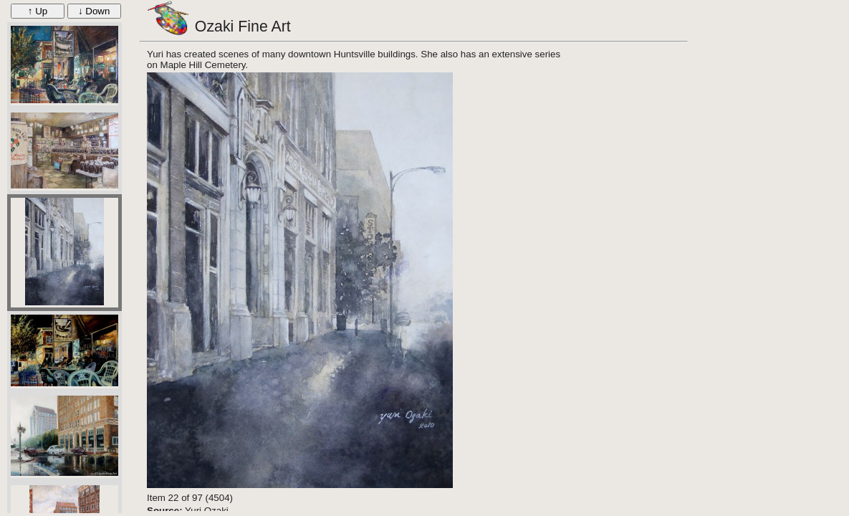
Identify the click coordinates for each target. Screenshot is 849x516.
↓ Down (94, 11)
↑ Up (37, 11)
